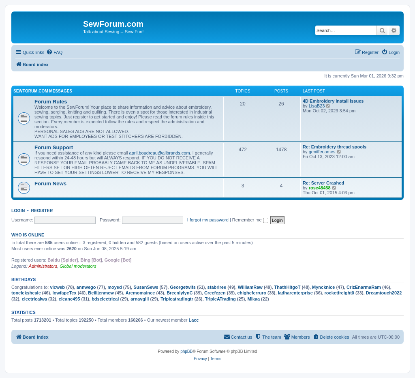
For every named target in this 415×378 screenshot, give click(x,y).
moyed (114, 287)
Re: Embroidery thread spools (334, 146)
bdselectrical (105, 298)
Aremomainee (140, 292)
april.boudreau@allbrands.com (159, 152)
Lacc (193, 320)
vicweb (57, 287)
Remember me (250, 219)
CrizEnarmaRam (364, 287)
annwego (86, 287)
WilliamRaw (250, 287)
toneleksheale (26, 292)
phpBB (186, 351)
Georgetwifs (183, 287)
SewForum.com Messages (42, 91)
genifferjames (322, 151)
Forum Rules (50, 102)
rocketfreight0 (339, 292)
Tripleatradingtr (176, 298)
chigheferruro (251, 292)
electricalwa (34, 298)
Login (18, 210)
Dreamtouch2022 (384, 292)
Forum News (50, 183)
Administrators (43, 266)
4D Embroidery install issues (333, 101)
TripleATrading (220, 298)
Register (42, 210)
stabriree (217, 287)
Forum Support (53, 147)
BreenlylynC (180, 292)
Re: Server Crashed (323, 182)
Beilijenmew (101, 292)
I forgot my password (208, 219)
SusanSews (145, 287)
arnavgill (139, 298)
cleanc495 (69, 298)
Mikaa (253, 298)
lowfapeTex (65, 292)
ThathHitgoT (287, 287)
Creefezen (215, 292)
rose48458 (320, 187)
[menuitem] (54, 52)
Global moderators (78, 266)
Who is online (27, 234)
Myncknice (323, 287)
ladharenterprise (295, 292)
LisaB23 (317, 105)
